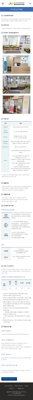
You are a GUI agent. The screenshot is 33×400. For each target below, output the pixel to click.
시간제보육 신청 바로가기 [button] (9, 379)
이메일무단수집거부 (18, 385)
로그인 (12, 388)
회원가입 (20, 388)
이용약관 (26, 385)
